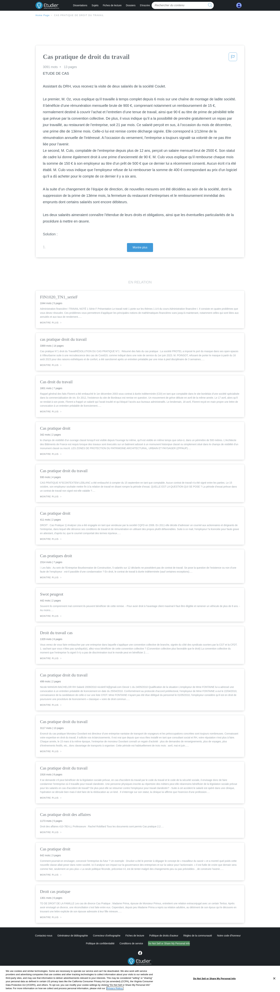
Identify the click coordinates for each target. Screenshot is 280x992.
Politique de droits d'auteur (163, 935)
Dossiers (131, 5)
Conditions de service (116, 943)
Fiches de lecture (112, 5)
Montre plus (140, 247)
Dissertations (80, 5)
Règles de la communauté (197, 935)
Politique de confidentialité (85, 943)
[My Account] (239, 5)
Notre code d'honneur (229, 935)
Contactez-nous (43, 935)
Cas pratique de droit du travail (79, 15)
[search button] (210, 5)
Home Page (43, 15)
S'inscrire (145, 5)
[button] (233, 58)
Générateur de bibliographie (72, 935)
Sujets (95, 5)
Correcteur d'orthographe (107, 935)
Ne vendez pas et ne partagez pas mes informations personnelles (169, 943)
